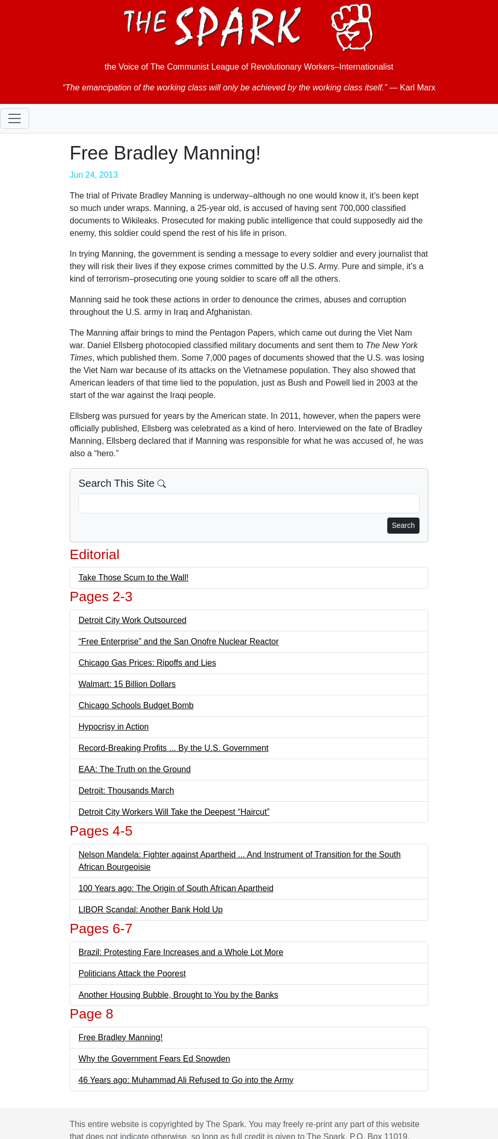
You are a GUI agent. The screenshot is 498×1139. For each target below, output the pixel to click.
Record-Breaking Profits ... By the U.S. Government (173, 748)
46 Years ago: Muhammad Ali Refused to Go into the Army (186, 1080)
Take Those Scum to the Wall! (133, 577)
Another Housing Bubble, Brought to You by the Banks (178, 994)
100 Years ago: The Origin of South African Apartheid (175, 888)
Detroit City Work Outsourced (132, 620)
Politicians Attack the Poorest (132, 973)
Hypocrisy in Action (113, 726)
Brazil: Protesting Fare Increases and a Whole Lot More (180, 952)
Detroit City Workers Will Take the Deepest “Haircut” (174, 811)
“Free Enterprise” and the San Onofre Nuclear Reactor (178, 641)
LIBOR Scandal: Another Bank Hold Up (150, 909)
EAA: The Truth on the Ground (134, 769)
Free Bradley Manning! (120, 1037)
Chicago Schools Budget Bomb (135, 705)
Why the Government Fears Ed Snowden (154, 1058)
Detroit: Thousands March (126, 790)
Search (403, 525)
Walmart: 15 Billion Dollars (127, 684)
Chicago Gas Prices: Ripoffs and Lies (147, 662)
